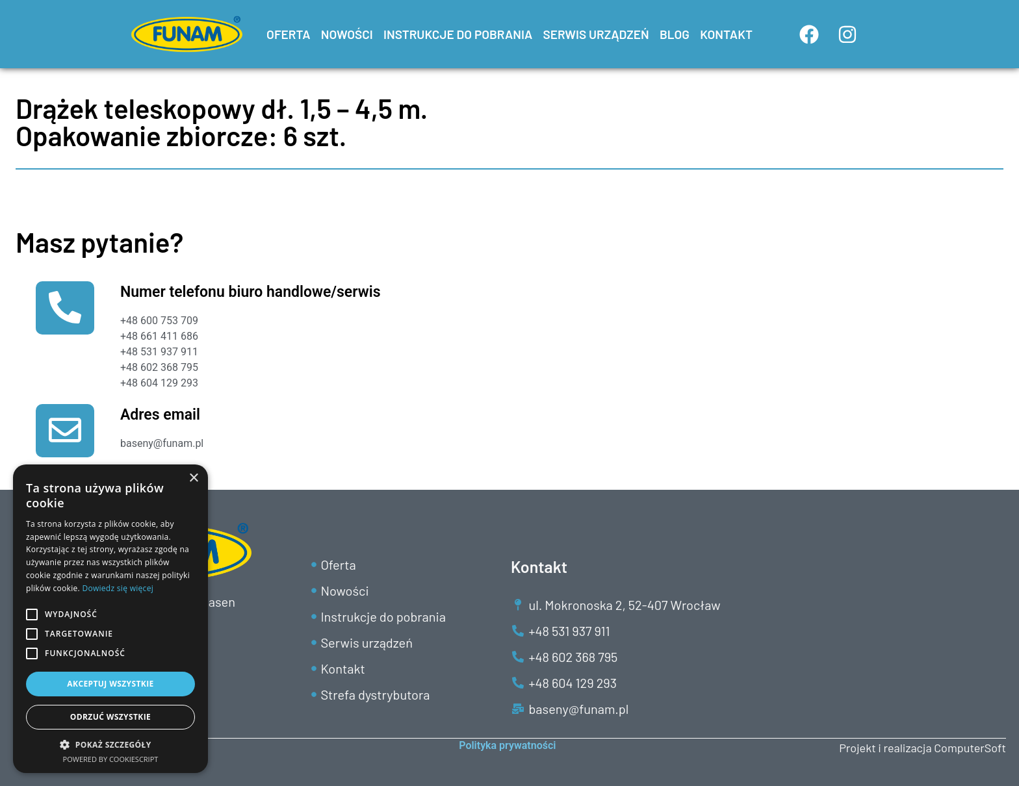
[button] (110, 744)
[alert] (110, 618)
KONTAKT (726, 34)
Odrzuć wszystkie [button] (110, 716)
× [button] (193, 478)
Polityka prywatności (507, 745)
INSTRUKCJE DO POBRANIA (457, 34)
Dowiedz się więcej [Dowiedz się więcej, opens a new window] (117, 588)
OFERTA (288, 34)
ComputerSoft (970, 748)
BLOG (675, 34)
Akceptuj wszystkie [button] (110, 683)
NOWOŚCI (347, 34)
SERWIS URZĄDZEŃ (596, 34)
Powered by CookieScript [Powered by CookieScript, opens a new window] (111, 759)
